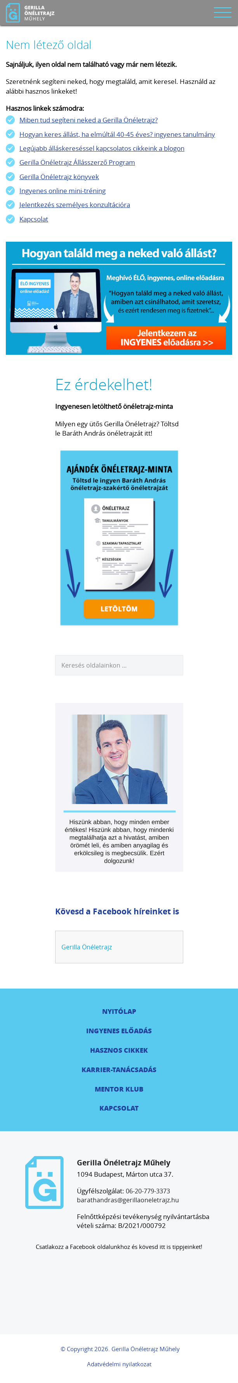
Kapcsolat (33, 219)
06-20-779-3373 (148, 1191)
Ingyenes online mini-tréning (62, 190)
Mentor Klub (119, 1088)
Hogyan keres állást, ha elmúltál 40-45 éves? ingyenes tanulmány (117, 134)
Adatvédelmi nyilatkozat (119, 1364)
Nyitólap (119, 1011)
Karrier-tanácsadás (119, 1069)
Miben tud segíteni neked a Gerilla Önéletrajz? (88, 119)
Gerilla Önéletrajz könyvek (59, 176)
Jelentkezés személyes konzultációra (74, 204)
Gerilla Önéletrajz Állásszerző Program (77, 162)
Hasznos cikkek (119, 1050)
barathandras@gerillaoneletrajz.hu (128, 1200)
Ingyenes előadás (119, 1030)
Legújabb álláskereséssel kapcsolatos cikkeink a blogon (101, 148)
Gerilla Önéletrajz (86, 947)
